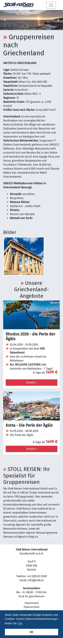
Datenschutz (31, 607)
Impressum (32, 603)
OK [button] (31, 632)
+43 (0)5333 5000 (37, 576)
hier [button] (20, 623)
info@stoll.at (36, 580)
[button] (4, 20)
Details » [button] (31, 382)
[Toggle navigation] (51, 5)
